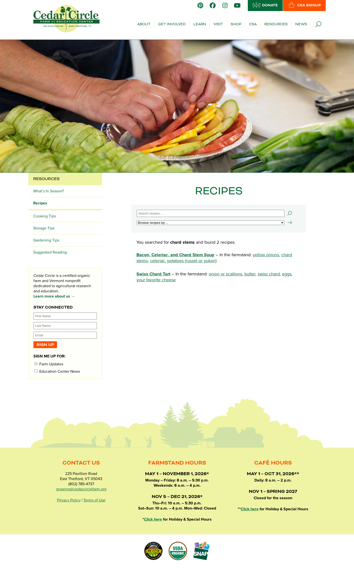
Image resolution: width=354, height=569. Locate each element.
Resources (276, 24)
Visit (218, 24)
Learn (199, 24)
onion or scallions (225, 274)
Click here (153, 519)
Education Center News (57, 371)
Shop (236, 24)
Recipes (40, 203)
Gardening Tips (46, 240)
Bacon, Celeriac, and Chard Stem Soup (175, 254)
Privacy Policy (69, 500)
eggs (286, 274)
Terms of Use (94, 500)
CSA (253, 24)
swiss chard (269, 274)
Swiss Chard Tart (153, 274)
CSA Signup (304, 5)
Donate (265, 5)
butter (249, 274)
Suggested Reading (50, 252)
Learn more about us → (54, 296)
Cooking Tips (44, 216)
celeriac (157, 260)
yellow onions (266, 254)
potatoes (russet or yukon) (192, 260)
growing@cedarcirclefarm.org (81, 489)
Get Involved (172, 24)
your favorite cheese (156, 280)
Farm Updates (48, 364)
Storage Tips (44, 228)
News (301, 24)
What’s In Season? (48, 191)
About (143, 24)
